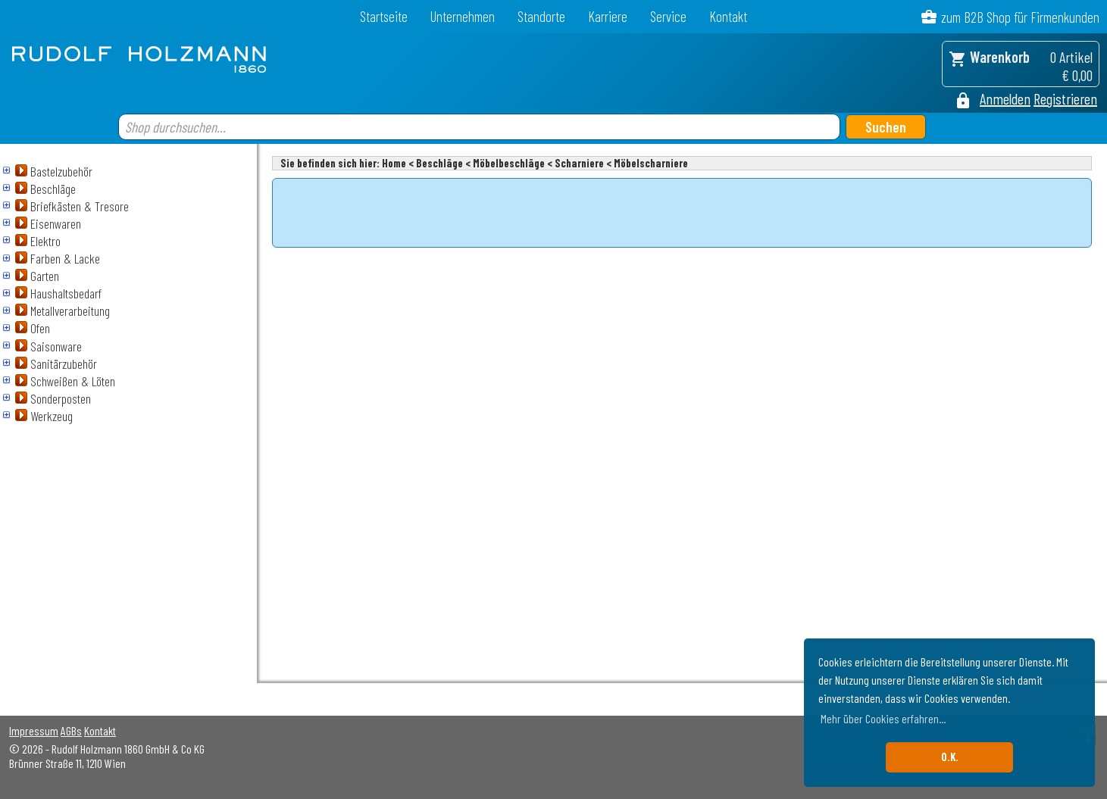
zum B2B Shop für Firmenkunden (1020, 17)
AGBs (71, 730)
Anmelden (1005, 98)
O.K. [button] (949, 757)
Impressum (33, 730)
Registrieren (1065, 98)
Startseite (384, 16)
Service (668, 16)
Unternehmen (462, 16)
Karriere (607, 16)
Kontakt (728, 16)
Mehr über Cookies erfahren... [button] (883, 718)
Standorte (541, 16)
